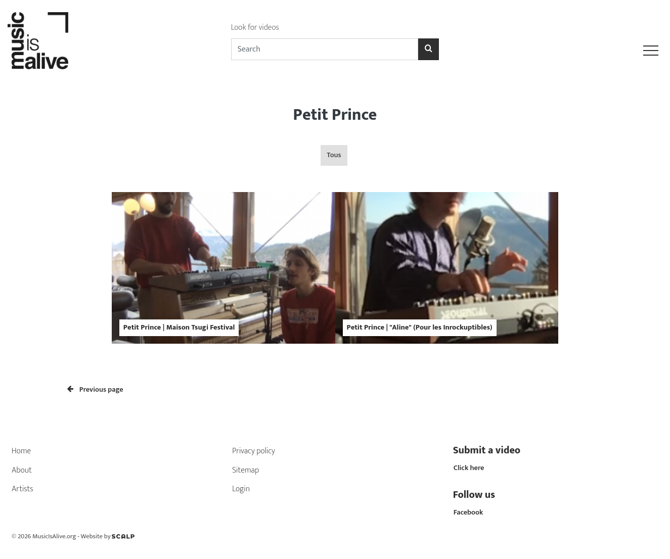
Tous (334, 155)
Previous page (95, 390)
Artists (22, 489)
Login (241, 489)
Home (21, 451)
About (22, 470)
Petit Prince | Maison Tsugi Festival (179, 327)
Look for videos (255, 27)
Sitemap (245, 470)
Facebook (468, 512)
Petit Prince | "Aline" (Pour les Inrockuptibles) (420, 327)
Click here (469, 468)
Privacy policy (253, 451)
